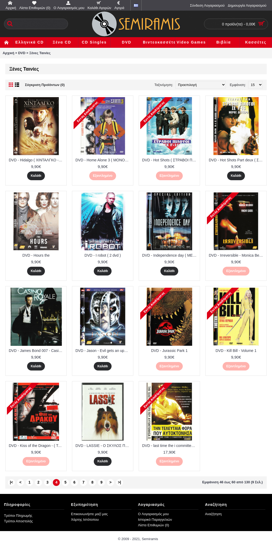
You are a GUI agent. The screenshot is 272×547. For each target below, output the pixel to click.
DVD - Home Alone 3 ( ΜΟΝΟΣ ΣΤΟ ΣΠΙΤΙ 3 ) (103, 160)
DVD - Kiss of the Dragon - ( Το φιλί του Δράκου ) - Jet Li (37, 445)
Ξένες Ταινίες (39, 53)
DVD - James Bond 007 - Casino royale (37, 350)
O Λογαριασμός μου (153, 514)
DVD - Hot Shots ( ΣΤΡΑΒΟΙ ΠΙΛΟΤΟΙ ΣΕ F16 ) (170, 160)
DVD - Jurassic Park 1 (169, 350)
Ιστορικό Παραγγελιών (155, 520)
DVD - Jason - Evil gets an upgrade (103, 350)
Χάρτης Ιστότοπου (85, 520)
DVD (21, 53)
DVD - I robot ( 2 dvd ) (102, 255)
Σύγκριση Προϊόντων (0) (45, 85)
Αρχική (8, 53)
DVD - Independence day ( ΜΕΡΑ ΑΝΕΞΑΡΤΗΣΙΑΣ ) (170, 255)
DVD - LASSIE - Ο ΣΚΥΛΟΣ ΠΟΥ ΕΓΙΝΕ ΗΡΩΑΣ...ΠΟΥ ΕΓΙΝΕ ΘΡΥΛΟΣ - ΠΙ (103, 445)
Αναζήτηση (213, 514)
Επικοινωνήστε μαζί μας (89, 514)
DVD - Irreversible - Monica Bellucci (237, 255)
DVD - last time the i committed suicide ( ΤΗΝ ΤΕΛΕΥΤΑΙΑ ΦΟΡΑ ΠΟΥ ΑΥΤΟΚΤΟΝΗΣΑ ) (170, 445)
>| (119, 482)
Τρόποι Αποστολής (18, 521)
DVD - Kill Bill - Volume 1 (235, 350)
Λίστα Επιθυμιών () (153, 525)
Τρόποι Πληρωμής (18, 516)
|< (11, 482)
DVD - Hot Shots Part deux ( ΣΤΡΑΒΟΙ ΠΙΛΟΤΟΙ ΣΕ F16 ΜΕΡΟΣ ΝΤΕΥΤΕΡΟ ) (237, 160)
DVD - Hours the (36, 255)
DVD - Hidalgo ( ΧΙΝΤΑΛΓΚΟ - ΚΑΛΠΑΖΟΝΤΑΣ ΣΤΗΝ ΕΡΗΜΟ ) (37, 160)
